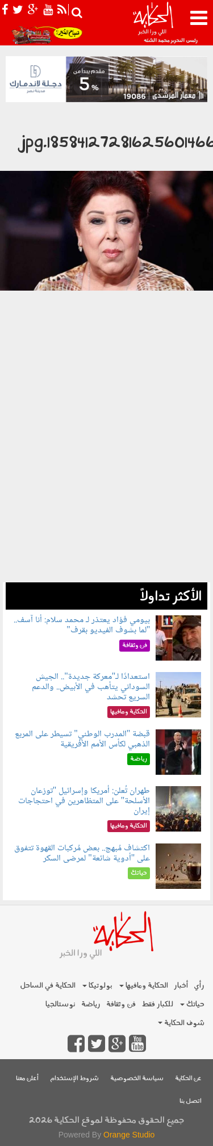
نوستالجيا (60, 1004)
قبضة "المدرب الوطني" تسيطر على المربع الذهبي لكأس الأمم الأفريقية (82, 739)
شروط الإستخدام (74, 1079)
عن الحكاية (188, 1079)
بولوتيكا (97, 985)
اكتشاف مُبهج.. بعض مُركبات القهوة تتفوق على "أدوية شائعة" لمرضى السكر (82, 853)
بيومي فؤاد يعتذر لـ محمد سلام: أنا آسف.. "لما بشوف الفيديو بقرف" (82, 625)
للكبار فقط (157, 1004)
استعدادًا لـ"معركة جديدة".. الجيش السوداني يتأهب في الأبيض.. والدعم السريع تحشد (91, 686)
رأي (199, 985)
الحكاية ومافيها (143, 985)
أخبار (181, 985)
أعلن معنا (27, 1079)
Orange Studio (128, 1134)
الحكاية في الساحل (48, 985)
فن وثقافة (121, 1004)
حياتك (192, 1004)
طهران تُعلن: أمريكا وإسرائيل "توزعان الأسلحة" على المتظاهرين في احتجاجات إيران (84, 800)
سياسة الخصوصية (137, 1079)
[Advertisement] (106, 476)
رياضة (91, 1004)
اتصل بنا (190, 1101)
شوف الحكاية (181, 1023)
